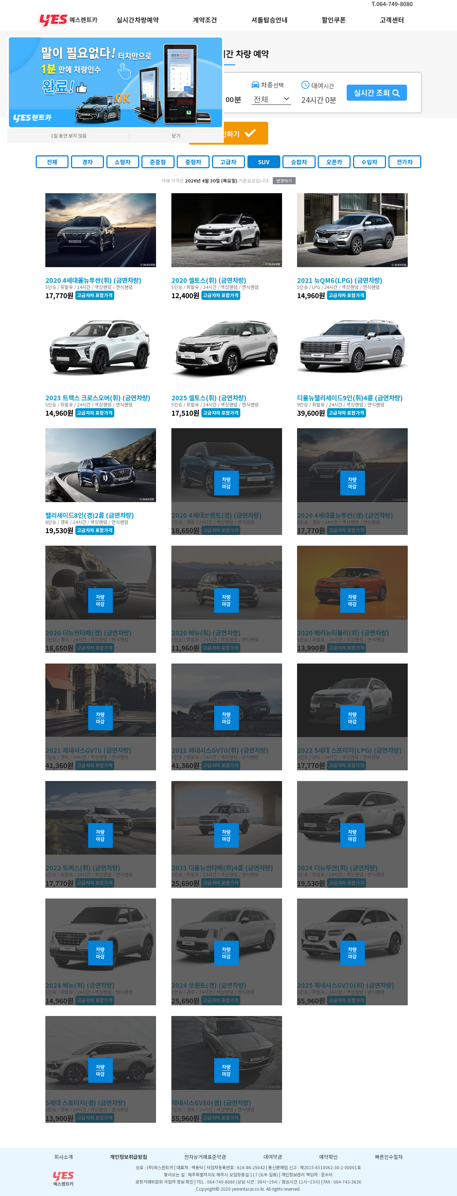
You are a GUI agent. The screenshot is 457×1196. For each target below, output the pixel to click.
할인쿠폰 (334, 19)
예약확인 (328, 1156)
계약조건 (205, 19)
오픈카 (334, 161)
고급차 (228, 161)
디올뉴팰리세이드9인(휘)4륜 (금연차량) (350, 397)
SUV (264, 161)
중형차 (193, 161)
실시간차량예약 (137, 19)
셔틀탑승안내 (269, 19)
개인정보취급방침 (128, 1156)
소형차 (123, 161)
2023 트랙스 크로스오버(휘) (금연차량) (97, 397)
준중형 (158, 161)
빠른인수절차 (389, 1156)
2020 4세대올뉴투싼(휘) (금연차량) (93, 280)
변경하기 (284, 181)
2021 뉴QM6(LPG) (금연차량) (339, 280)
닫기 (176, 135)
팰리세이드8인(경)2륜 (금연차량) (89, 515)
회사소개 (63, 1156)
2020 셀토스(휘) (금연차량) (208, 280)
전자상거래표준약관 (205, 1156)
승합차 (299, 161)
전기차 (405, 161)
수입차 (369, 161)
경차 (87, 161)
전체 (52, 161)
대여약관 (272, 1156)
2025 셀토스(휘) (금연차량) (208, 397)
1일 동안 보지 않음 (69, 135)
